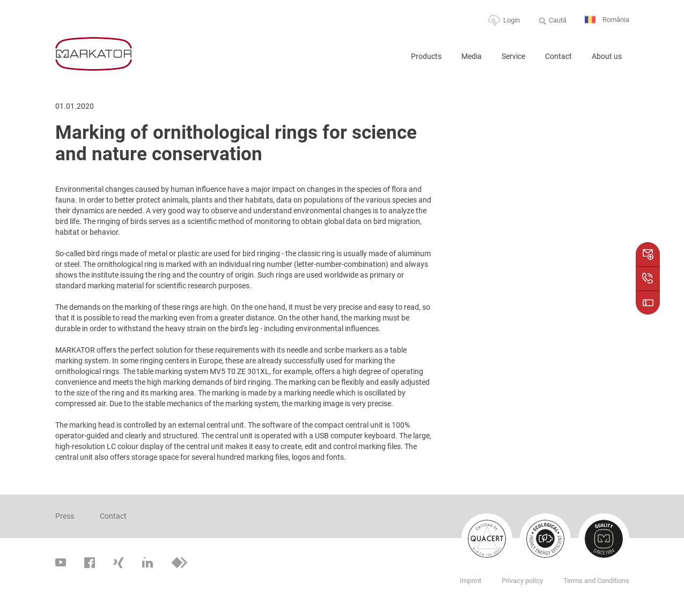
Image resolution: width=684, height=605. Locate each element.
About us (607, 56)
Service (513, 56)
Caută (558, 20)
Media (471, 56)
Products (426, 56)
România (607, 20)
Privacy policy (522, 581)
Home (389, 61)
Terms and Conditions (596, 581)
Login (511, 20)
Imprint (470, 581)
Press (64, 516)
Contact (558, 56)
